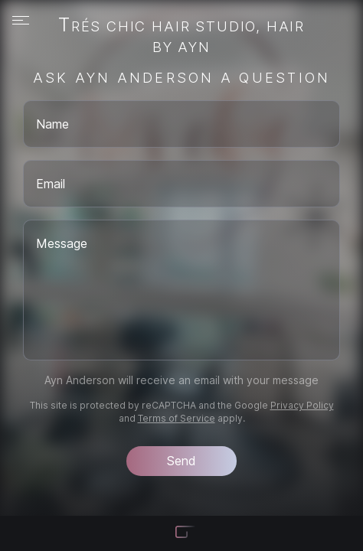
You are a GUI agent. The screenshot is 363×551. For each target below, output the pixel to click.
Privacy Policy (302, 405)
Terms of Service (176, 418)
